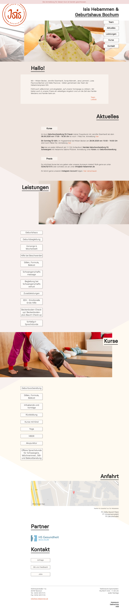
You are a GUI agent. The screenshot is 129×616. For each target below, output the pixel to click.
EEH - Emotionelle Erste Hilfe (31, 301)
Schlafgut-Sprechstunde (31, 323)
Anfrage (40, 560)
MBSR (31, 436)
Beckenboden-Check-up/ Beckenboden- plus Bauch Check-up (31, 312)
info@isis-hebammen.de (39, 599)
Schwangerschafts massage (31, 273)
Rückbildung (31, 414)
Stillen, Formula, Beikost (31, 263)
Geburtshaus (31, 232)
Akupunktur (31, 443)
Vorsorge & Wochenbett (31, 247)
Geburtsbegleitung (31, 239)
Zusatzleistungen (32, 293)
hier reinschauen (90, 171)
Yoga (31, 429)
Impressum (115, 602)
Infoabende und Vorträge (31, 406)
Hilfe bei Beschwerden (31, 255)
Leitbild (93, 99)
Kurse (111, 40)
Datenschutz (114, 604)
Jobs (40, 574)
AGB (117, 607)
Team (111, 22)
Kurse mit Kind (32, 422)
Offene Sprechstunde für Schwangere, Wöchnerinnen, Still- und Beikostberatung (32, 454)
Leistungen (111, 34)
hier (97, 136)
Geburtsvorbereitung (31, 388)
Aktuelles (111, 28)
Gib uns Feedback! (40, 567)
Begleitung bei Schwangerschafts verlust (31, 284)
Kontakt (111, 46)
